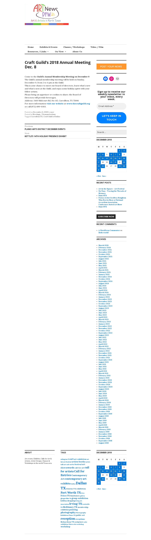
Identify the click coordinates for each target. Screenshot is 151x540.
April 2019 (103, 425)
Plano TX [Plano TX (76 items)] (72, 515)
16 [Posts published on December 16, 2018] (124, 158)
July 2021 (102, 364)
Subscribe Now (106, 216)
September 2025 (105, 257)
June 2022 (103, 340)
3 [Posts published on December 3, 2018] (98, 154)
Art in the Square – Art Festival (111, 189)
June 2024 (103, 288)
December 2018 (105, 434)
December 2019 (105, 407)
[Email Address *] (111, 106)
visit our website (55, 103)
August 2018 (104, 443)
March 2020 (104, 400)
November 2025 (105, 252)
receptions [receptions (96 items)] (80, 519)
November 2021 (105, 355)
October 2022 (104, 331)
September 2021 (105, 360)
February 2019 (104, 429)
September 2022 (105, 333)
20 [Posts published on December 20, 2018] (111, 162)
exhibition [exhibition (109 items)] (81, 489)
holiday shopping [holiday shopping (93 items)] (68, 501)
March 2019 (103, 427)
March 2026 (103, 245)
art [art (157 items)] (72, 459)
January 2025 (104, 274)
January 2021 (104, 378)
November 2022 (105, 328)
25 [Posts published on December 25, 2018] (103, 166)
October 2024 (104, 279)
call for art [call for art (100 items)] (79, 468)
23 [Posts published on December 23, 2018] (124, 162)
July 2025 (102, 261)
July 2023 (102, 310)
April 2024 (103, 290)
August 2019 (104, 416)
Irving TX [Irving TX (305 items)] (75, 503)
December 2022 (105, 326)
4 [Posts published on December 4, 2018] (102, 154)
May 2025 (102, 266)
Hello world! (104, 233)
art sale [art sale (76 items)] (67, 464)
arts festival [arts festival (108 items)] (76, 464)
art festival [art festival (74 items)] (67, 462)
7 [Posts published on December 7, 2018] (115, 154)
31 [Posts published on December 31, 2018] (99, 170)
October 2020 (104, 385)
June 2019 (102, 420)
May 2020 (103, 396)
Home (31, 47)
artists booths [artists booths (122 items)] (78, 462)
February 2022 (105, 349)
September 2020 (105, 387)
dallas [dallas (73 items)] (73, 484)
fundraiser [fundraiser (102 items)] (75, 496)
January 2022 (104, 351)
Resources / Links (37, 51)
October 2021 (104, 358)
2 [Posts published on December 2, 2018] (124, 151)
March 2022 (103, 346)
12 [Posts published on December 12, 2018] (107, 158)
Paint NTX (103, 196)
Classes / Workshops (74, 47)
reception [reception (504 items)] (68, 519)
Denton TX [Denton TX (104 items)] (71, 489)
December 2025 (105, 250)
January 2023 (104, 324)
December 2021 (105, 353)
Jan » (104, 176)
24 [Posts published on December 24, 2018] (99, 166)
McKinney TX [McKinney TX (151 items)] (70, 507)
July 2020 (102, 391)
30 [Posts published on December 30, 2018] (124, 166)
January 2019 (104, 432)
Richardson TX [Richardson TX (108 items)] (67, 522)
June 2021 (102, 367)
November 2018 (105, 436)
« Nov (99, 176)
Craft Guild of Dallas (51, 117)
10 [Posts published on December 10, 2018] (99, 158)
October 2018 (104, 438)
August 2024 (104, 283)
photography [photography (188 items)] (68, 512)
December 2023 (105, 299)
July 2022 (102, 337)
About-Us (77, 51)
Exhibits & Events (48, 47)
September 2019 (105, 414)
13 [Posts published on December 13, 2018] (111, 158)
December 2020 (105, 380)
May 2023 (103, 315)
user (52, 112)
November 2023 (105, 301)
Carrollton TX (37, 117)
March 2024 (103, 292)
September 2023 (105, 306)
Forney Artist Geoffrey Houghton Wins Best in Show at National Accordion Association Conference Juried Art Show (112, 201)
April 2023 (103, 317)
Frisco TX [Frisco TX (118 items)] (65, 495)
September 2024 (105, 281)
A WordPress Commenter (109, 230)
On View (59, 51)
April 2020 (103, 398)
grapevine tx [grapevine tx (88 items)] (66, 498)
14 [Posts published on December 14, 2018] (115, 158)
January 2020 (104, 405)
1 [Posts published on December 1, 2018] (119, 151)
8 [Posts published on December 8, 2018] (119, 154)
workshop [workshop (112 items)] (65, 526)
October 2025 (104, 254)
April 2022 (103, 344)
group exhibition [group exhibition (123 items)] (80, 498)
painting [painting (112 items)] (73, 509)
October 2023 (104, 304)
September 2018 (105, 441)
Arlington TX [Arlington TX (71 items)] (65, 459)
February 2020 (105, 403)
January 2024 (104, 297)
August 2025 (104, 259)
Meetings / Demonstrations (44, 114)
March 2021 (103, 373)
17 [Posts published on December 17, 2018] (99, 162)
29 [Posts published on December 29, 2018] (120, 166)
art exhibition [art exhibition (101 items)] (80, 459)
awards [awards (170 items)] (70, 467)
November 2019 (105, 409)
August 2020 (104, 389)
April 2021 (103, 371)
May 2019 (102, 423)
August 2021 (104, 362)
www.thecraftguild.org (78, 103)
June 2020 (103, 394)
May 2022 (103, 342)
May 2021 (102, 369)
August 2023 (104, 308)
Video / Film (97, 47)
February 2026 (105, 248)
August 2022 (104, 335)
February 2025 (105, 272)
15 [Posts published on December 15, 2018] (119, 158)
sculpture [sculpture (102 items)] (79, 522)
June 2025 (103, 263)
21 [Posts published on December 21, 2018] (115, 162)
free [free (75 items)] (82, 493)
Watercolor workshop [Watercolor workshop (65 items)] (76, 524)
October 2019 (104, 411)
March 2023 (103, 319)
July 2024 (102, 286)
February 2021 (104, 376)
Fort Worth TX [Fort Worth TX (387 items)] (71, 492)
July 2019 (102, 418)
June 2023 (103, 313)
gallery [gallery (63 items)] (82, 496)
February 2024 (105, 295)
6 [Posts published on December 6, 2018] (111, 154)
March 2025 (103, 270)
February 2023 (105, 322)
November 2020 (105, 382)
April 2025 (103, 268)
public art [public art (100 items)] (80, 515)
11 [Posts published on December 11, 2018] (103, 158)
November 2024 (105, 277)
